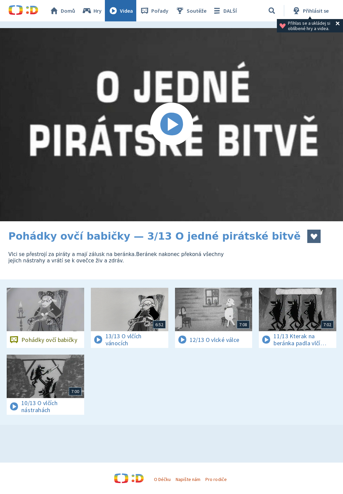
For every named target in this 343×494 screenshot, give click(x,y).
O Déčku (162, 479)
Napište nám (188, 479)
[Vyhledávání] (272, 10)
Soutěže (190, 11)
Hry (92, 11)
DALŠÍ (224, 11)
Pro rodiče (215, 479)
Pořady (154, 11)
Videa (120, 11)
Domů (62, 11)
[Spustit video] (171, 124)
